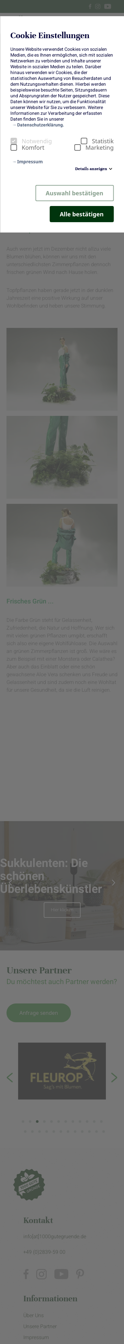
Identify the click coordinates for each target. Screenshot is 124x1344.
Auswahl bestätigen (74, 193)
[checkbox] (13, 141)
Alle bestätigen (82, 214)
